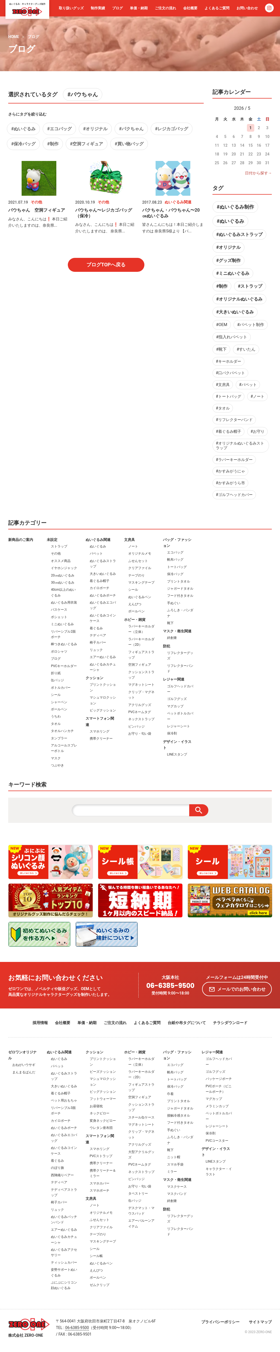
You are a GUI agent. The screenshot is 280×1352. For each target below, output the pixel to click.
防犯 (166, 646)
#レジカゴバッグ (171, 128)
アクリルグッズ (139, 705)
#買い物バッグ (129, 143)
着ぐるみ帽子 (99, 581)
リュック (96, 650)
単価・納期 (139, 8)
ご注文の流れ (165, 8)
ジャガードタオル (180, 588)
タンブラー (59, 738)
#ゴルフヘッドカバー (234, 494)
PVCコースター (217, 1141)
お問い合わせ (247, 8)
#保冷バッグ (23, 143)
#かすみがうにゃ (230, 471)
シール (56, 695)
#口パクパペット (230, 373)
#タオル (223, 408)
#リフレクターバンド (234, 419)
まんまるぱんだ (23, 1072)
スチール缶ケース (141, 1117)
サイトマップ (260, 1322)
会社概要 (190, 8)
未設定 (52, 540)
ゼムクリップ (99, 1285)
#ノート (257, 396)
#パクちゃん (131, 128)
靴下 (170, 623)
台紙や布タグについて (187, 1023)
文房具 (129, 540)
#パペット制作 (250, 324)
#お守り (257, 431)
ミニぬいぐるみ (62, 624)
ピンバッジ (136, 726)
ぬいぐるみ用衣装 (64, 602)
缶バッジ (57, 680)
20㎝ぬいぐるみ (62, 575)
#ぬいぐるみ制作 (235, 207)
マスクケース (177, 1187)
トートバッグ (177, 567)
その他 (56, 553)
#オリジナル (95, 128)
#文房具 (223, 384)
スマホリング (99, 731)
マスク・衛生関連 (177, 631)
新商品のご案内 (20, 540)
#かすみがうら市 (230, 483)
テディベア (98, 635)
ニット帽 (173, 1157)
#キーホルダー (228, 361)
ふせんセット (138, 561)
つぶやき (57, 765)
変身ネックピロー (103, 1121)
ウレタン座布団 (101, 1128)
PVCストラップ (101, 1156)
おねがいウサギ (23, 1065)
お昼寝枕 (96, 1106)
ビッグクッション (103, 710)
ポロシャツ (59, 651)
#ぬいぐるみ (23, 128)
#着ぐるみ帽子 (228, 431)
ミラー (172, 1172)
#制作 (52, 143)
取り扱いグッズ (71, 8)
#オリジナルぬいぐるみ (239, 299)
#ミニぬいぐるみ (232, 273)
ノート (133, 546)
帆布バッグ (175, 559)
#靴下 (221, 349)
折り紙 (56, 673)
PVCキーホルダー (64, 666)
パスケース (59, 610)
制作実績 (98, 8)
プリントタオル (178, 581)
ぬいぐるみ (98, 546)
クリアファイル (139, 568)
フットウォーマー (103, 1099)
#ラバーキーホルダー (234, 459)
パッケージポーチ (219, 1079)
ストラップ (59, 546)
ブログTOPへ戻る (106, 264)
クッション (94, 678)
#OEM (221, 324)
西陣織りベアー (62, 1175)
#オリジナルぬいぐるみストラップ (240, 445)
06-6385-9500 (170, 986)
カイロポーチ (99, 588)
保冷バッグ (175, 574)
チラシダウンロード (230, 1023)
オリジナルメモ (139, 553)
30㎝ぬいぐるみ (62, 582)
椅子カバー (98, 642)
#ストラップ (250, 286)
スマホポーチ (99, 1190)
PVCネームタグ (139, 712)
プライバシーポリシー (220, 1322)
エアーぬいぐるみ (103, 657)
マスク (56, 758)
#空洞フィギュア (86, 143)
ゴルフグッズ (177, 699)
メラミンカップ (217, 1106)
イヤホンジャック (64, 568)
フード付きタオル (180, 596)
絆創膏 (172, 638)
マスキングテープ (141, 582)
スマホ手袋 (175, 1164)
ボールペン (59, 709)
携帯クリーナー (101, 738)
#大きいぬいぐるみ (235, 312)
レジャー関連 (173, 679)
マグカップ (175, 706)
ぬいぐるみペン (139, 597)
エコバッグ (175, 552)
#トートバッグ (228, 396)
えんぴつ (134, 604)
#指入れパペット (231, 337)
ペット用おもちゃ (64, 1100)
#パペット (248, 384)
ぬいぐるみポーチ (103, 595)
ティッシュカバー (64, 1262)
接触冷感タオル (178, 1115)
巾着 (170, 1094)
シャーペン (59, 702)
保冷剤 (172, 733)
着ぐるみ (96, 628)
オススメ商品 (61, 561)
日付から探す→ (258, 173)
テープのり (136, 575)
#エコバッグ (59, 128)
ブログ (117, 8)
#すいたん (246, 349)
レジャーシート (178, 726)
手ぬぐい (173, 603)
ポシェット (59, 617)
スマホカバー (99, 1183)
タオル (56, 724)
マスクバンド (177, 1194)
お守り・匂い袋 (139, 734)
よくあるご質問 (217, 8)
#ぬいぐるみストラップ (239, 234)
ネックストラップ (141, 719)
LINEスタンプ (177, 754)
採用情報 (40, 1023)
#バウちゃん (82, 94)
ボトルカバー (61, 688)
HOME (13, 36)
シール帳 (96, 1256)
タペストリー (138, 1193)
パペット (96, 553)
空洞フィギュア (139, 665)
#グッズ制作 (228, 260)
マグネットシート (141, 685)
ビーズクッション (103, 1072)
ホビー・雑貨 (134, 620)
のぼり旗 (57, 1168)
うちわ (56, 716)
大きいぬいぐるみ (103, 574)
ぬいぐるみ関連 (98, 540)
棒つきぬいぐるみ (64, 644)
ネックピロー (99, 1113)
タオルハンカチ (62, 731)
